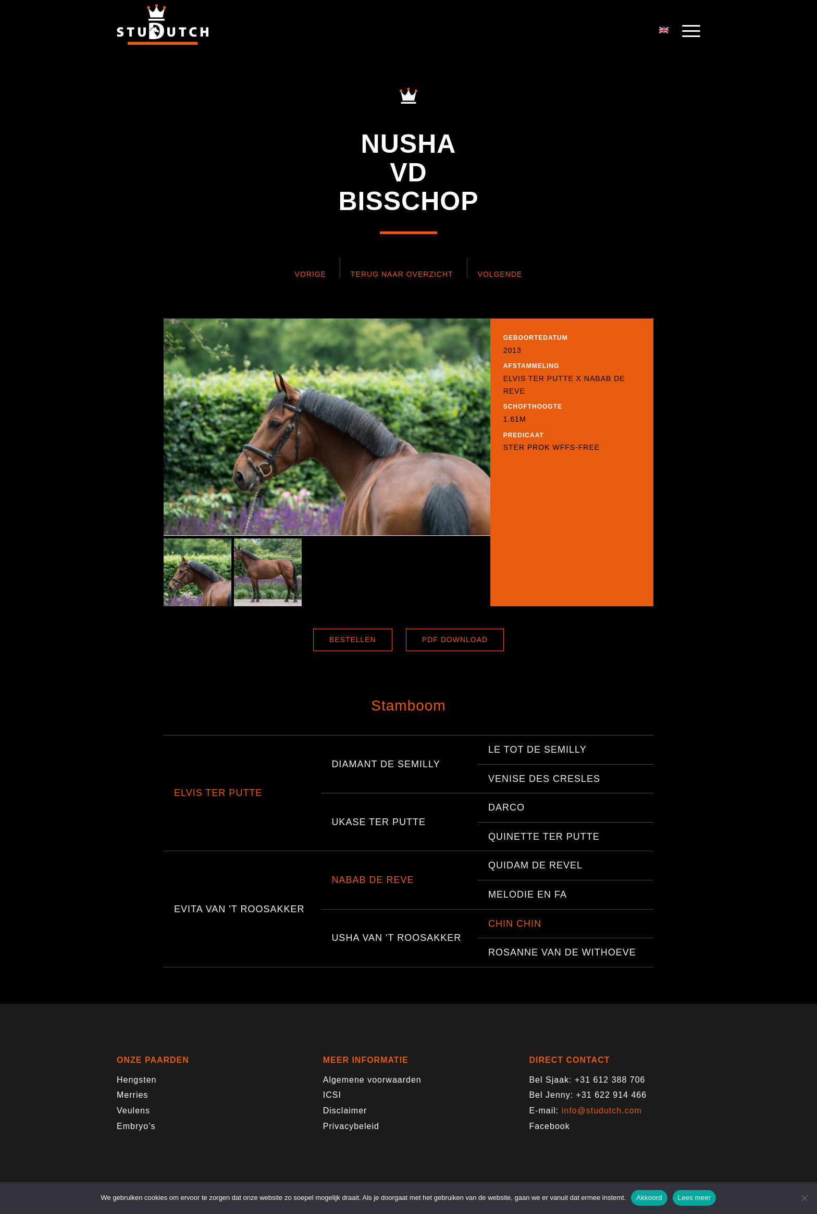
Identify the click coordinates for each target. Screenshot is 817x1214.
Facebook (549, 1126)
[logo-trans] (162, 31)
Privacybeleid (351, 1126)
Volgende (500, 274)
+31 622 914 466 (611, 1094)
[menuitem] (687, 31)
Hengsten (137, 1079)
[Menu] (687, 31)
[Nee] (804, 1198)
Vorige (310, 274)
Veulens (133, 1110)
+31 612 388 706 (610, 1079)
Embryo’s (136, 1126)
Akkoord (649, 1197)
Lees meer (694, 1197)
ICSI (332, 1094)
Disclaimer (345, 1110)
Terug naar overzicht (402, 274)
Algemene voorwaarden (372, 1079)
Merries (132, 1094)
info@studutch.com (602, 1110)
